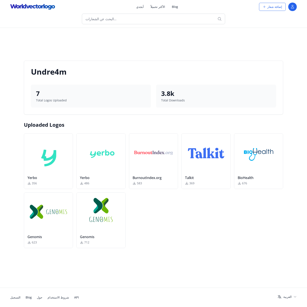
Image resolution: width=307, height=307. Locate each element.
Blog (175, 7)
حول (39, 297)
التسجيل (15, 297)
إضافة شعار (272, 7)
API (76, 297)
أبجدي (140, 7)
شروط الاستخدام (58, 297)
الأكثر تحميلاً (158, 7)
